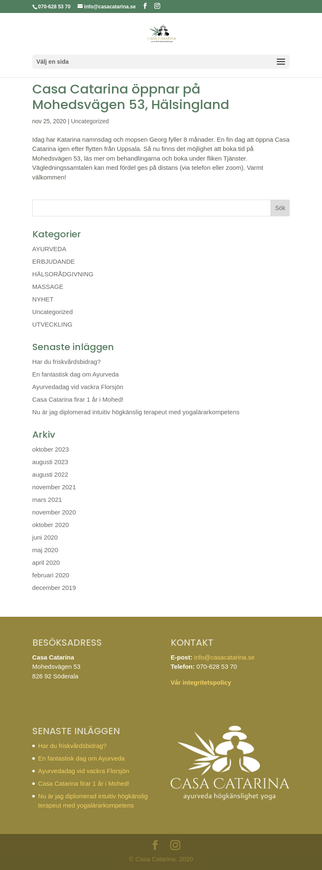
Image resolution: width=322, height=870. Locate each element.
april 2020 (46, 562)
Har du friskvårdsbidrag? (66, 361)
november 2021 (54, 487)
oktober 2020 (50, 524)
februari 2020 (50, 575)
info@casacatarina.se (224, 657)
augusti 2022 (50, 474)
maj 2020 (45, 549)
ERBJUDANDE (53, 261)
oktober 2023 (50, 449)
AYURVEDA (49, 248)
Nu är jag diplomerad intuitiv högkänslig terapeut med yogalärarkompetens (135, 412)
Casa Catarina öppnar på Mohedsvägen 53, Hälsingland (130, 97)
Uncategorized (90, 121)
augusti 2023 (50, 461)
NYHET (43, 299)
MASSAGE (47, 286)
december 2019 (54, 587)
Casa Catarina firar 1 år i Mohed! (78, 399)
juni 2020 (45, 537)
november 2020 (54, 512)
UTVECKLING (52, 324)
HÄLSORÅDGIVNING (62, 274)
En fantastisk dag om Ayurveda (75, 374)
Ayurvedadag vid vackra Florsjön (77, 386)
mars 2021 (47, 499)
